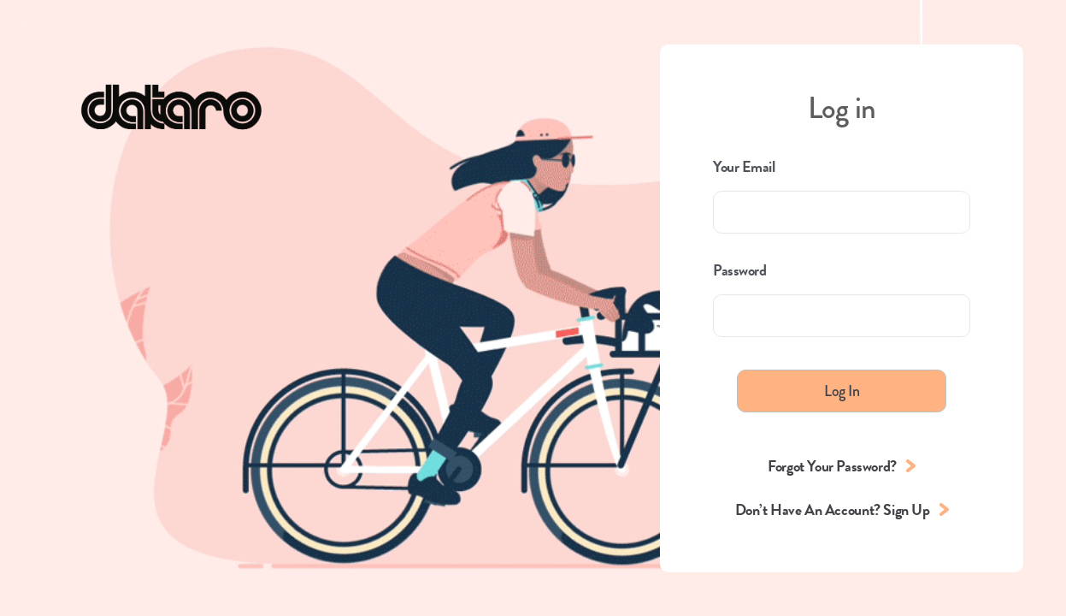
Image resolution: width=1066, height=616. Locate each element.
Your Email (743, 167)
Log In (841, 391)
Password (739, 270)
